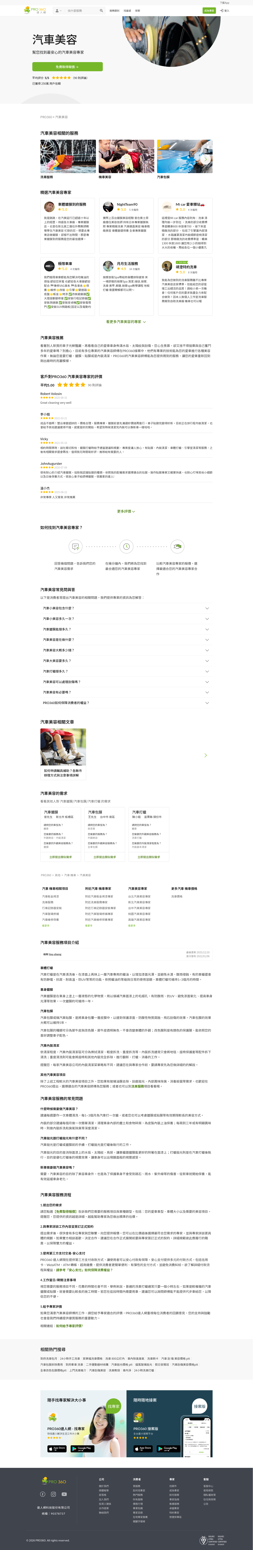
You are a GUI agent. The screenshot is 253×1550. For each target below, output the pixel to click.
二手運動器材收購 (97, 1364)
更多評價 (126, 511)
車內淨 (127, 1370)
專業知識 (138, 1508)
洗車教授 (114, 1370)
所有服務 (138, 1499)
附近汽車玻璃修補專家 (99, 913)
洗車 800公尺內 (115, 1358)
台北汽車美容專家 (139, 896)
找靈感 (127, 10)
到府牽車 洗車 (74, 1364)
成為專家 (209, 10)
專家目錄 (138, 1512)
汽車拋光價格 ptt (121, 1364)
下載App (224, 2)
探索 (137, 10)
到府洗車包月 (48, 1358)
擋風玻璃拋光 (143, 1364)
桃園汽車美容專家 (139, 913)
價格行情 (138, 1503)
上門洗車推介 (77, 1370)
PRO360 (46, 117)
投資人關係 (105, 1503)
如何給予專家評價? (69, 1326)
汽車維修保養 (50, 919)
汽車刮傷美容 (97, 1370)
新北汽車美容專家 (139, 902)
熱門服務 (138, 1495)
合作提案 (104, 1508)
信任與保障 (209, 1499)
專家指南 (174, 1499)
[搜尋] (101, 10)
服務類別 (114, 10)
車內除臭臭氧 (136, 1358)
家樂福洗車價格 (92, 1358)
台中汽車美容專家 (139, 908)
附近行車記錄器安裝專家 (100, 908)
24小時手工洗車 (70, 1358)
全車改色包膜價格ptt (53, 1370)
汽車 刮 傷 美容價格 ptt (175, 1358)
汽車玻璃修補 (50, 913)
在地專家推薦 (140, 1517)
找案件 (173, 1486)
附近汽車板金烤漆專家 (99, 896)
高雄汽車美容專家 (139, 919)
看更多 (46, 925)
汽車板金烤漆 (50, 896)
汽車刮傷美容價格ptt (185, 1364)
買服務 (136, 1486)
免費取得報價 (67, 66)
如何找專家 (139, 1490)
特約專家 (174, 1512)
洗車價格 (177, 896)
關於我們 (104, 1486)
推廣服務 (174, 1503)
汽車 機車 (70, 875)
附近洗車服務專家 (96, 902)
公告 (205, 1503)
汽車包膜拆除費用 (51, 1364)
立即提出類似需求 (60, 857)
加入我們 (104, 1499)
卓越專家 (174, 1508)
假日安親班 (162, 1364)
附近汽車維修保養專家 (99, 919)
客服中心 (208, 1486)
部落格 (102, 1495)
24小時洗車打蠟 (144, 1370)
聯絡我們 (104, 1512)
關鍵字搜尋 (139, 1521)
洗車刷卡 (152, 1358)
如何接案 (174, 1495)
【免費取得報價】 (65, 1211)
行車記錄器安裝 (52, 908)
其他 (57, 875)
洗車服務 (47, 902)
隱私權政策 (209, 1495)
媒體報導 (104, 1490)
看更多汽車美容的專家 (126, 321)
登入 (224, 10)
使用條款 (208, 1490)
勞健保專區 (175, 1517)
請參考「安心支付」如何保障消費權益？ (84, 1270)
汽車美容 (61, 117)
